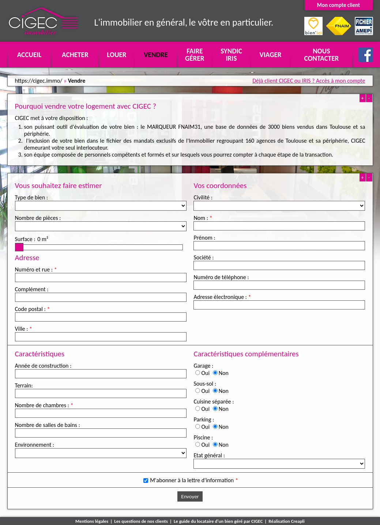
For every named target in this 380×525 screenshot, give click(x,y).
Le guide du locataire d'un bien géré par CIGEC (218, 521)
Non (224, 373)
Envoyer (190, 496)
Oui (205, 373)
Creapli (298, 521)
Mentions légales (91, 521)
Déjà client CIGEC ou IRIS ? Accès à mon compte (308, 80)
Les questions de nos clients (141, 521)
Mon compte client (338, 5)
